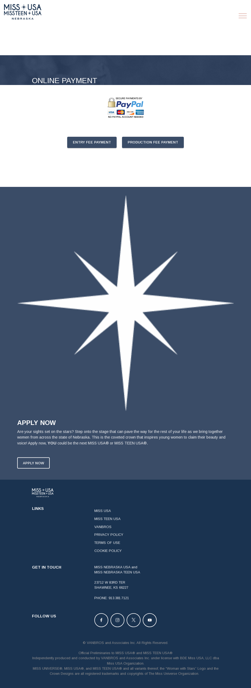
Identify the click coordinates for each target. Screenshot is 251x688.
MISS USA (102, 519)
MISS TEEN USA (107, 526)
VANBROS (103, 534)
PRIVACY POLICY (108, 543)
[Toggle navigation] (243, 16)
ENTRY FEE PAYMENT (92, 142)
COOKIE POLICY (108, 558)
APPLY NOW (33, 471)
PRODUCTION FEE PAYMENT (153, 142)
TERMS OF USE (107, 551)
